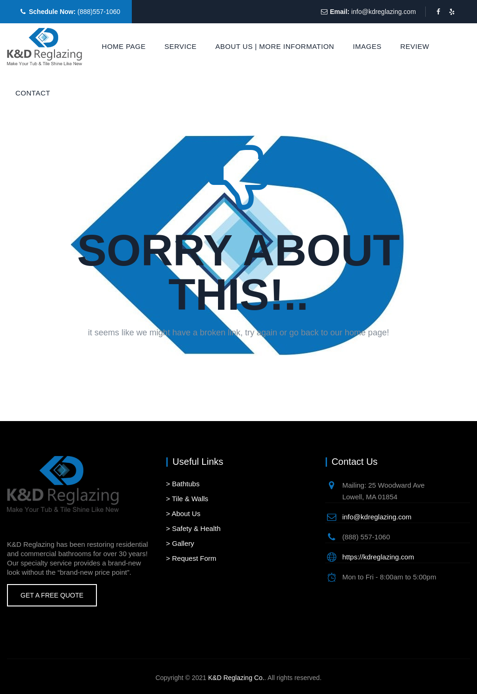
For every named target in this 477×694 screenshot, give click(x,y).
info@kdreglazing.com (383, 11)
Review (414, 46)
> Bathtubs (182, 484)
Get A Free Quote (51, 595)
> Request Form (191, 558)
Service (180, 46)
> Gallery (180, 543)
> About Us (183, 513)
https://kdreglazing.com (378, 557)
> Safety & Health (193, 528)
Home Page (124, 46)
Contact (32, 93)
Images (367, 46)
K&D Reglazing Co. (236, 677)
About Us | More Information (274, 46)
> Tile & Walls (187, 499)
